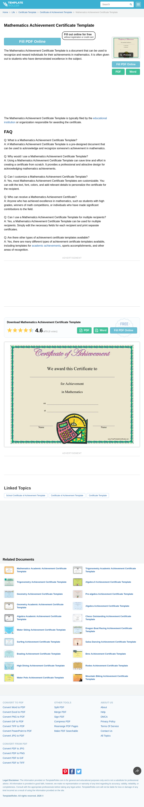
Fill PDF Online (32, 41)
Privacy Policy (108, 721)
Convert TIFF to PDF (14, 726)
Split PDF (59, 707)
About (104, 707)
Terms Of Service (110, 726)
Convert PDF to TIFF (14, 762)
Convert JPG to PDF (13, 735)
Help (103, 712)
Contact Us (106, 731)
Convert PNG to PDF (14, 716)
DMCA (104, 716)
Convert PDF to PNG (14, 753)
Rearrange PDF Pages (66, 726)
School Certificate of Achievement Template (25, 495)
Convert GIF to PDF (13, 721)
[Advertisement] (56, 88)
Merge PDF (60, 712)
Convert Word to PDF (14, 707)
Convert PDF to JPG (13, 748)
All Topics (106, 735)
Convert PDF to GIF (13, 758)
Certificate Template (98, 495)
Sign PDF (59, 716)
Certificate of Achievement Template (67, 495)
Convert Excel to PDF (14, 712)
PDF (118, 71)
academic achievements (46, 245)
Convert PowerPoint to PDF (17, 731)
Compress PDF (62, 721)
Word (132, 71)
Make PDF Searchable (66, 731)
